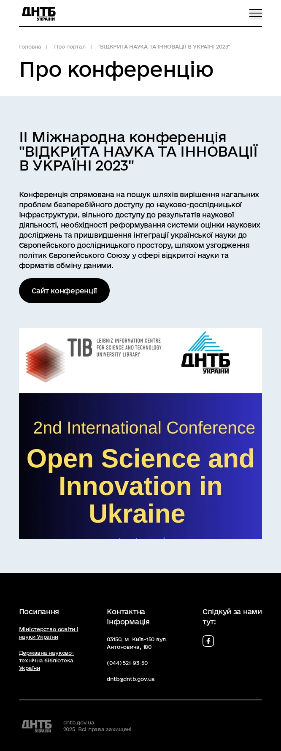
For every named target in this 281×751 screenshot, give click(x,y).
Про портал (70, 46)
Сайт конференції (64, 291)
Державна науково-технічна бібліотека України (46, 660)
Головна (30, 46)
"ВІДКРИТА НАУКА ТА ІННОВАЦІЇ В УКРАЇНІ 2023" (164, 46)
